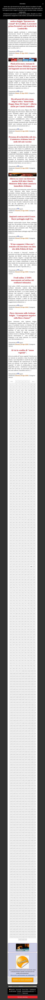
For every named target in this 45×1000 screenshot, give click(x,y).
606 (28, 556)
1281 (28, 751)
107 (17, 413)
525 (28, 532)
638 (17, 566)
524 (25, 532)
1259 (17, 746)
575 (17, 548)
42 (10, 394)
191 (25, 436)
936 (20, 652)
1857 (28, 918)
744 (11, 598)
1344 (28, 770)
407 (25, 499)
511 (14, 530)
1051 (14, 686)
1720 (23, 879)
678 (28, 577)
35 (16, 392)
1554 (11, 832)
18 (19, 386)
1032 (11, 681)
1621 (23, 851)
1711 (23, 877)
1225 (23, 736)
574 (14, 548)
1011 (28, 673)
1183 (31, 723)
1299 (28, 757)
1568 (25, 835)
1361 (25, 775)
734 (34, 592)
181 (22, 433)
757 (22, 600)
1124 (17, 707)
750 (28, 598)
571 (31, 546)
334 (22, 478)
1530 (20, 824)
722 (25, 590)
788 (34, 608)
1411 (14, 791)
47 (25, 394)
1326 (28, 765)
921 (28, 647)
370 (22, 488)
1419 (11, 793)
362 (25, 486)
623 (25, 561)
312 (11, 473)
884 (25, 637)
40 (31, 392)
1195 (14, 728)
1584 (20, 840)
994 (31, 668)
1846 (23, 916)
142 (14, 423)
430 (14, 506)
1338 (11, 770)
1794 (28, 900)
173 (25, 431)
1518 (11, 822)
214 (14, 444)
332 (17, 478)
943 (14, 655)
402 (11, 499)
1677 (28, 866)
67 (31, 400)
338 (34, 478)
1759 (31, 890)
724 (31, 590)
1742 (34, 884)
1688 (34, 869)
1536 (11, 827)
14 (34, 384)
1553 (34, 830)
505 (22, 527)
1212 (11, 733)
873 (20, 634)
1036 (23, 681)
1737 (20, 884)
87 (10, 407)
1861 (14, 921)
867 (28, 632)
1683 (20, 869)
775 (22, 605)
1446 (11, 801)
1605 (28, 845)
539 (17, 538)
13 (31, 384)
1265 (34, 746)
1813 (31, 905)
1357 (14, 775)
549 (20, 540)
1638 (20, 856)
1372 (31, 778)
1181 (25, 723)
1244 (25, 741)
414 (20, 501)
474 (11, 519)
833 (34, 621)
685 (22, 579)
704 (25, 585)
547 (14, 540)
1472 (34, 806)
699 (11, 585)
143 (17, 423)
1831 (31, 911)
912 (28, 645)
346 (31, 480)
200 (25, 439)
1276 (14, 751)
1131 (11, 710)
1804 (31, 903)
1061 (17, 689)
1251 (20, 744)
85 (31, 405)
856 (22, 629)
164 (25, 428)
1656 (20, 861)
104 (34, 410)
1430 (17, 796)
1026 (20, 678)
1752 (11, 890)
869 (34, 632)
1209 (28, 731)
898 (14, 642)
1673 (17, 866)
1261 (23, 746)
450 (20, 512)
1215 (20, 733)
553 (31, 540)
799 (14, 613)
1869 (11, 924)
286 (14, 465)
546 (11, 540)
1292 (34, 754)
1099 (23, 699)
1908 (20, 934)
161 (17, 428)
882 (20, 637)
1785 (28, 897)
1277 (17, 751)
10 (22, 384)
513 (20, 530)
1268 (17, 749)
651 (28, 569)
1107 (20, 702)
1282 (31, 751)
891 (20, 639)
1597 (31, 843)
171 (20, 431)
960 (11, 660)
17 (16, 386)
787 (31, 608)
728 (17, 592)
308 (25, 470)
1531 (23, 824)
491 (34, 522)
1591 (14, 843)
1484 (17, 811)
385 (14, 493)
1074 (28, 692)
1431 (20, 796)
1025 (17, 678)
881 (17, 637)
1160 (17, 718)
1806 (11, 905)
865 (22, 632)
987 (11, 668)
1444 (31, 798)
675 (20, 577)
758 (25, 600)
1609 (14, 848)
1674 (20, 866)
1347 (11, 772)
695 (25, 582)
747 (20, 598)
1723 (31, 879)
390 (28, 493)
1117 (23, 705)
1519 (14, 822)
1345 (31, 770)
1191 (28, 725)
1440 (20, 798)
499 (31, 525)
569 (25, 546)
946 (22, 655)
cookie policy (22, 12)
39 (28, 392)
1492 (14, 814)
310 (31, 470)
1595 (25, 843)
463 (31, 514)
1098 (20, 699)
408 (28, 499)
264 (28, 457)
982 (22, 665)
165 (28, 428)
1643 (34, 856)
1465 (14, 806)
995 (34, 668)
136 (22, 420)
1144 (23, 712)
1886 (34, 926)
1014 (11, 676)
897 (11, 642)
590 (34, 551)
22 (31, 386)
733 (31, 592)
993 (28, 668)
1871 (17, 924)
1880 (17, 926)
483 (11, 522)
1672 (14, 866)
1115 (17, 705)
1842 (11, 916)
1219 (31, 733)
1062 (20, 689)
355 (31, 483)
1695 (28, 871)
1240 (14, 741)
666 (20, 574)
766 (22, 603)
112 (31, 413)
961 (14, 660)
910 (22, 645)
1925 (25, 939)
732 (28, 592)
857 (25, 629)
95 (34, 407)
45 (19, 394)
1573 (14, 838)
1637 (17, 856)
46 (22, 394)
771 (11, 605)
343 (22, 480)
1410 (11, 791)
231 (11, 449)
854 (17, 629)
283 (31, 462)
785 (25, 608)
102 (28, 410)
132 (11, 420)
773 (17, 605)
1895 (34, 929)
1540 (23, 827)
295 (14, 467)
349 (14, 483)
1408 (31, 788)
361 (22, 486)
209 (25, 441)
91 (22, 407)
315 (20, 473)
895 (31, 639)
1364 (34, 775)
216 (20, 444)
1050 (11, 686)
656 (17, 572)
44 (16, 394)
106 (14, 413)
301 (31, 467)
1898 (17, 931)
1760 (34, 890)
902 (25, 642)
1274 (34, 749)
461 (25, 514)
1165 (31, 718)
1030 (31, 678)
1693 (23, 871)
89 (16, 407)
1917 (20, 937)
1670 (34, 864)
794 (25, 611)
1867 (31, 921)
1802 (25, 903)
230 (34, 446)
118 (22, 415)
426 (28, 504)
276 (11, 462)
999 (20, 671)
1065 (28, 689)
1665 (20, 864)
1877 (34, 924)
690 (11, 582)
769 (31, 603)
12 (28, 384)
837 (20, 624)
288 (20, 465)
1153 (23, 715)
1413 (20, 791)
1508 (34, 817)
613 (22, 559)
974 (25, 663)
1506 (28, 817)
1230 (11, 738)
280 (22, 462)
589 (31, 551)
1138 (31, 710)
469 (22, 517)
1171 (23, 720)
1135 (23, 710)
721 (22, 590)
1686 (28, 869)
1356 (11, 775)
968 (34, 660)
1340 (17, 770)
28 (22, 389)
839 (25, 624)
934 (14, 652)
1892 (25, 929)
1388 (25, 783)
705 (28, 585)
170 (17, 431)
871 (14, 634)
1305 (20, 759)
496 (22, 525)
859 (31, 629)
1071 (20, 692)
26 (16, 389)
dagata (21, 51)
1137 (28, 710)
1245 (28, 741)
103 (31, 410)
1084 (31, 694)
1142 (17, 712)
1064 (25, 689)
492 (11, 525)
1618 (14, 851)
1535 (34, 824)
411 (11, 501)
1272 (28, 749)
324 (20, 475)
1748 (25, 887)
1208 (25, 731)
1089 (20, 697)
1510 (14, 819)
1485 (20, 811)
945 (20, 655)
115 (14, 415)
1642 (31, 856)
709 (14, 587)
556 (14, 543)
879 (11, 637)
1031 (34, 678)
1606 (31, 845)
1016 (17, 676)
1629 (20, 853)
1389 (28, 783)
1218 (28, 733)
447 (11, 512)
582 (11, 551)
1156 (31, 715)
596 (25, 553)
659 (25, 572)
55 (22, 397)
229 (31, 446)
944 (17, 655)
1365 (11, 778)
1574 (17, 838)
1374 (11, 780)
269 (17, 459)
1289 (25, 754)
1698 (11, 874)
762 (11, 603)
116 (17, 415)
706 (31, 585)
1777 (31, 895)
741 (28, 595)
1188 (20, 725)
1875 (28, 924)
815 (34, 616)
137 (25, 420)
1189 (23, 725)
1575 (20, 838)
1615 (31, 848)
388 (22, 493)
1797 (11, 903)
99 (19, 410)
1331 (17, 767)
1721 (25, 879)
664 (14, 574)
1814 (34, 905)
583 (14, 551)
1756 (23, 890)
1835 (17, 913)
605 (25, 556)
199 (22, 439)
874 (22, 634)
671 (34, 574)
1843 (14, 916)
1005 (11, 673)
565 (14, 546)
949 (31, 655)
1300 (31, 757)
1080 (20, 694)
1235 (25, 738)
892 (22, 639)
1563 (11, 835)
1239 (11, 741)
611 (17, 559)
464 (34, 514)
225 (20, 446)
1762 (14, 892)
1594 (23, 843)
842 (34, 624)
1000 (23, 671)
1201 (31, 728)
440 (17, 509)
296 (17, 467)
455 (34, 512)
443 (25, 509)
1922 (34, 937)
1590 (11, 843)
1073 (25, 692)
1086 (11, 697)
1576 (23, 838)
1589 (34, 840)
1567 (23, 835)
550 (22, 540)
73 (22, 402)
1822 (31, 908)
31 (31, 389)
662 (34, 572)
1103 (34, 699)
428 (34, 504)
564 (11, 546)
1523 (25, 822)
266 (34, 457)
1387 (23, 783)
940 (31, 652)
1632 (28, 853)
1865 (25, 921)
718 (14, 590)
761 (34, 600)
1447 (14, 801)
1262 (25, 746)
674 (17, 577)
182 (25, 433)
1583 (17, 840)
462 (28, 514)
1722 (28, 879)
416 (25, 501)
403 (14, 499)
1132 (14, 710)
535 (31, 535)
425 (25, 504)
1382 (34, 780)
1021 (31, 676)
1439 (17, 798)
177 (11, 433)
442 (22, 509)
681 (11, 579)
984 (28, 665)
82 (22, 405)
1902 (28, 931)
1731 (28, 882)
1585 (23, 840)
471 (28, 517)
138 (28, 420)
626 (34, 561)
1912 (31, 934)
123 (11, 418)
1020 (28, 676)
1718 (17, 879)
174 (28, 431)
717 (11, 590)
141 (11, 423)
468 (20, 517)
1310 (34, 759)
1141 (14, 712)
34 (13, 392)
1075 (31, 692)
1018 (23, 676)
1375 (14, 780)
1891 (23, 929)
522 (20, 532)
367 (14, 488)
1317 (28, 762)
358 (14, 486)
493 (14, 525)
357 (11, 486)
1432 (23, 796)
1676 (25, 866)
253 (22, 454)
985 (31, 665)
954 (20, 658)
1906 (14, 934)
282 (28, 462)
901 (22, 642)
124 (14, 418)
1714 (31, 877)
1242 (20, 741)
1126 (23, 707)
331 (14, 478)
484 (14, 522)
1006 (14, 673)
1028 (25, 678)
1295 (17, 757)
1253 (25, 744)
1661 (34, 861)
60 (10, 400)
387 (20, 493)
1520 (17, 822)
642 (28, 566)
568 (22, 546)
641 (25, 566)
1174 (31, 720)
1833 (11, 913)
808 (14, 616)
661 (31, 572)
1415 (25, 791)
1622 (25, 851)
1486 (23, 811)
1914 (11, 937)
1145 (25, 712)
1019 (25, 676)
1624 (31, 851)
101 (25, 410)
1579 (31, 838)
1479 (28, 809)
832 (31, 621)
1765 (23, 892)
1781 (17, 897)
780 (11, 608)
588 (28, 551)
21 (28, 386)
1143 (20, 712)
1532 (25, 824)
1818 (20, 908)
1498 (31, 814)
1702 (23, 874)
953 (17, 658)
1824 (11, 911)
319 (31, 473)
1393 (14, 785)
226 (22, 446)
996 (11, 671)
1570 (31, 835)
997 (14, 671)
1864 (23, 921)
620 (17, 561)
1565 (17, 835)
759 (28, 600)
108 (20, 413)
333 (20, 478)
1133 (17, 710)
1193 (34, 725)
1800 (20, 903)
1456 (14, 804)
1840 (31, 913)
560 (25, 543)
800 (17, 613)
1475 (17, 809)
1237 (31, 738)
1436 (34, 796)
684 (20, 579)
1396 (23, 785)
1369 (23, 778)
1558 (23, 832)
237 (28, 449)
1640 (25, 856)
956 (25, 658)
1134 (20, 710)
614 (25, 559)
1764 (20, 892)
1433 (25, 796)
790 (14, 611)
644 (34, 566)
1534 (31, 824)
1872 (20, 924)
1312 (14, 762)
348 (11, 483)
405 (20, 499)
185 (34, 433)
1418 (34, 791)
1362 (28, 775)
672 (11, 577)
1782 (20, 897)
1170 (20, 720)
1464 (11, 806)
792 (20, 611)
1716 (11, 879)
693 (20, 582)
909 (20, 645)
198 (20, 439)
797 (34, 611)
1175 (34, 720)
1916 (17, 937)
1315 (23, 762)
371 (25, 488)
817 (14, 619)
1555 (14, 832)
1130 (34, 707)
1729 (23, 882)
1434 (28, 796)
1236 (28, 738)
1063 (23, 689)
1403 (17, 788)
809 (17, 616)
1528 (14, 824)
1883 (25, 926)
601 (14, 556)
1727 (17, 882)
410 (34, 499)
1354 (31, 772)
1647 (20, 858)
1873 (23, 924)
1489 (31, 811)
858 (28, 629)
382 (31, 491)
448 (14, 512)
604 (22, 556)
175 (31, 431)
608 (34, 556)
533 (25, 535)
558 (20, 543)
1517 (34, 819)
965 (25, 660)
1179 (20, 723)
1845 (20, 916)
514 (22, 530)
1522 (23, 822)
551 (25, 540)
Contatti (19, 991)
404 (17, 499)
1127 (25, 707)
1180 (23, 723)
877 (31, 634)
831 (28, 621)
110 (25, 413)
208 (22, 441)
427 (31, 504)
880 (14, 637)
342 (20, 480)
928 (22, 650)
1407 (28, 788)
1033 (14, 681)
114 (11, 415)
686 (25, 579)
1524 (28, 822)
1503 (20, 817)
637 (14, 566)
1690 (14, 871)
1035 (20, 681)
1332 (20, 767)
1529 (17, 824)
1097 (17, 699)
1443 (28, 798)
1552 (31, 830)
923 (34, 647)
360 (20, 486)
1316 (25, 762)
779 (34, 605)
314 (17, 473)
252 (20, 454)
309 (28, 470)
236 (25, 449)
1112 (34, 702)
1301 (34, 757)
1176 (11, 723)
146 (25, 423)
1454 (34, 801)
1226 (25, 736)
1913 (34, 934)
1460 (25, 804)
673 (14, 577)
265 (31, 457)
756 (20, 600)
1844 (17, 916)
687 (28, 579)
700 (14, 585)
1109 (25, 702)
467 (17, 517)
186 (11, 436)
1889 (17, 929)
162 (20, 428)
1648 (23, 858)
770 (34, 603)
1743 (11, 887)
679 (31, 577)
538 (14, 538)
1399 (31, 785)
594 (20, 553)
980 (17, 665)
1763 (17, 892)
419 (34, 501)
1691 (17, 871)
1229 (34, 736)
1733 (34, 882)
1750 (31, 887)
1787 (34, 897)
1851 (11, 918)
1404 (20, 788)
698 (34, 582)
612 (20, 559)
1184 (34, 723)
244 (22, 452)
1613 (25, 848)
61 (13, 400)
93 (28, 407)
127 (22, 418)
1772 (17, 895)
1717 (14, 879)
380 (25, 491)
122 (34, 415)
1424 (25, 793)
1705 (31, 874)
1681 (14, 869)
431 (17, 506)
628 (14, 564)
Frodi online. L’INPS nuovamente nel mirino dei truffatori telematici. (22, 280)
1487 (25, 811)
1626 (11, 853)
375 (11, 491)
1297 (23, 757)
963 (20, 660)
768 (28, 603)
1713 (28, 877)
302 (34, 467)
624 (28, 561)
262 (22, 457)
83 (25, 405)
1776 (28, 895)
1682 (17, 869)
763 (14, 603)
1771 (14, 895)
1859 (34, 918)
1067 (34, 689)
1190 (25, 725)
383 (34, 491)
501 (11, 527)
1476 (20, 809)
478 (22, 519)
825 (11, 621)
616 (31, 559)
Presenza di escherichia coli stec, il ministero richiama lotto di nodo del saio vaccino (22, 139)
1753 (14, 890)
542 (25, 538)
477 (20, 519)
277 (14, 462)
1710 (20, 877)
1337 (34, 767)
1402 (14, 788)
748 (22, 598)
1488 (28, 811)
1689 (11, 871)
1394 (17, 785)
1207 (23, 731)
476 (17, 519)
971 (17, 663)
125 (17, 418)
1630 (23, 853)
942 (11, 655)
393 (11, 496)
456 (11, 514)
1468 (23, 806)
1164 (28, 718)
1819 (23, 908)
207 (20, 441)
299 (25, 467)
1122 (11, 707)
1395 (20, 785)
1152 (20, 715)
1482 (11, 811)
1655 (17, 861)
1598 (34, 843)
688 (31, 579)
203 (34, 439)
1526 (34, 822)
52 (13, 397)
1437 (11, 798)
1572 (11, 838)
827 (17, 621)
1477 (23, 809)
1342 (23, 770)
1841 (34, 913)
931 (31, 650)
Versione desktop (22, 997)
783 (20, 608)
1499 (34, 814)
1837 (23, 913)
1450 (23, 801)
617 (34, 559)
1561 (31, 832)
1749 (28, 887)
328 (31, 475)
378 (20, 491)
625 (31, 561)
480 (28, 519)
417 (28, 501)
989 (17, 668)
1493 (17, 814)
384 (11, 493)
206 (17, 441)
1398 (28, 785)
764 (17, 603)
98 (16, 410)
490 (31, 522)
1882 (23, 926)
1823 (34, 908)
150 (11, 426)
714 (28, 587)
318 (28, 473)
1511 (17, 819)
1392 (11, 785)
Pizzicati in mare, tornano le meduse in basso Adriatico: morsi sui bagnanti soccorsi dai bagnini (22, 66)
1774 (23, 895)
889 (14, 639)
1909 (23, 934)
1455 (11, 804)
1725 (11, 882)
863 (17, 632)
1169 (17, 720)
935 (17, 652)
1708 (14, 877)
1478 (25, 809)
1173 (28, 720)
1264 (31, 746)
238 (31, 449)
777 (28, 605)
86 (34, 405)
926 (17, 650)
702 (20, 585)
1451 (25, 801)
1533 (28, 824)
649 (22, 569)
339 (11, 480)
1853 (17, 918)
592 (14, 553)
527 (34, 532)
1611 (20, 848)
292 (31, 465)
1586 (25, 840)
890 (17, 639)
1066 (31, 689)
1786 (31, 897)
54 (19, 397)
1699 (14, 874)
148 (31, 423)
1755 (20, 890)
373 (31, 488)
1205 (17, 731)
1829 (25, 911)
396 (20, 496)
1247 (34, 741)
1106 (17, 702)
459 (20, 514)
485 (17, 522)
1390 (31, 783)
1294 (14, 757)
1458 (20, 804)
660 (28, 572)
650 (25, 569)
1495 (23, 814)
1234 (23, 738)
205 (14, 441)
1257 (11, 746)
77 (34, 402)
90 (19, 407)
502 (14, 527)
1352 (25, 772)
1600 (14, 845)
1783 (23, 897)
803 (25, 613)
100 (22, 410)
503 (17, 527)
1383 (11, 783)
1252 (23, 744)
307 (22, 470)
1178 (17, 723)
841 (31, 624)
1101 (28, 699)
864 (20, 632)
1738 (23, 884)
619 (14, 561)
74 (25, 402)
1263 (28, 746)
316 (22, 473)
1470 (28, 806)
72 (19, 402)
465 (11, 517)
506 (25, 527)
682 (14, 579)
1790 (17, 900)
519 (11, 532)
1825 (14, 911)
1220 (34, 733)
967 (31, 660)
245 (25, 452)
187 (14, 436)
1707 (11, 877)
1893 (28, 929)
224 (17, 446)
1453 (31, 801)
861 (11, 632)
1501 (14, 817)
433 (22, 506)
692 (17, 582)
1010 (25, 673)
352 (22, 483)
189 (20, 436)
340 (14, 480)
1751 (34, 887)
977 (34, 663)
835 (14, 624)
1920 (28, 937)
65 (25, 400)
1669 (31, 864)
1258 (14, 746)
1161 (20, 718)
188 (17, 436)
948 (28, 655)
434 (25, 506)
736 (14, 595)
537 (11, 538)
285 (11, 465)
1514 (25, 819)
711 (20, 587)
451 (22, 512)
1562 (34, 832)
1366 (14, 778)
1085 (34, 694)
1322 (17, 765)
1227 (28, 736)
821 (25, 619)
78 (10, 405)
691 (14, 582)
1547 (17, 830)
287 (17, 465)
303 (11, 470)
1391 (34, 783)
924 (11, 650)
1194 (11, 728)
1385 (17, 783)
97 (13, 410)
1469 (25, 806)
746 (17, 598)
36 (19, 392)
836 (17, 624)
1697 (34, 871)
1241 (17, 741)
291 (28, 465)
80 (16, 405)
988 (14, 668)
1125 (20, 707)
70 (13, 402)
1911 (28, 934)
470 (25, 517)
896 (34, 639)
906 (11, 645)
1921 (31, 937)
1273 (31, 749)
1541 (25, 827)
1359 (20, 775)
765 (20, 603)
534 (28, 535)
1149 (11, 715)
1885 (31, 926)
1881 (20, 926)
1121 (34, 705)
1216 (23, 733)
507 (28, 527)
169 (14, 431)
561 (28, 543)
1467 (20, 806)
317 (25, 473)
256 (31, 454)
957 (28, 658)
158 (34, 426)
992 (25, 668)
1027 (23, 678)
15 (10, 386)
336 (28, 478)
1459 (23, 804)
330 (11, 478)
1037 (25, 681)
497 (25, 525)
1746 (20, 887)
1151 (17, 715)
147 (28, 423)
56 (25, 397)
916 (14, 647)
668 (25, 574)
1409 (34, 788)
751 (31, 598)
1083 (28, 694)
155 (25, 426)
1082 (25, 694)
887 (34, 637)
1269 (20, 749)
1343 (25, 770)
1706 (34, 874)
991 (22, 668)
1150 (14, 715)
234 (20, 449)
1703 (25, 874)
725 (34, 590)
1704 (28, 874)
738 (20, 595)
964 (22, 660)
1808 (17, 905)
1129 (31, 707)
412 (14, 501)
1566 (20, 835)
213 (11, 444)
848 (25, 626)
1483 (14, 811)
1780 (14, 897)
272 (25, 459)
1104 (11, 702)
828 (20, 621)
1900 (23, 931)
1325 (25, 765)
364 (31, 486)
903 (28, 642)
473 (34, 517)
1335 (28, 767)
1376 (17, 780)
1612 (23, 848)
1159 (14, 718)
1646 (17, 858)
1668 (28, 864)
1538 (17, 827)
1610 (17, 848)
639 (20, 566)
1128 (28, 707)
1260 (20, 746)
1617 (11, 851)
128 (25, 418)
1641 (28, 856)
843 (11, 626)
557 (17, 543)
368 (17, 488)
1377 (20, 780)
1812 (28, 905)
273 (28, 459)
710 (17, 587)
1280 (25, 751)
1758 (28, 890)
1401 (11, 788)
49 (31, 394)
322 (14, 475)
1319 (34, 762)
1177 (14, 723)
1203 (11, 731)
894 (28, 639)
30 (28, 389)
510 (11, 530)
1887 (11, 929)
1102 (31, 699)
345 (28, 480)
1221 (11, 736)
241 (14, 452)
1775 (25, 895)
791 (17, 611)
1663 (14, 864)
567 (20, 546)
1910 (25, 934)
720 (20, 590)
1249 (14, 744)
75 (28, 402)
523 (22, 532)
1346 (34, 770)
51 (10, 397)
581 (34, 548)
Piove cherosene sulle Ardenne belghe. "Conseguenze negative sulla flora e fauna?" (22, 315)
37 (22, 392)
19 (22, 386)
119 (25, 415)
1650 (28, 858)
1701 (20, 874)
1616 (34, 848)
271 (22, 459)
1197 (20, 728)
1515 (28, 819)
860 (34, 629)
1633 (31, 853)
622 (22, 561)
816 (11, 619)
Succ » (33, 381)
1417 (31, 791)
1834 (14, 913)
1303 (14, 759)
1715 (34, 877)
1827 (20, 911)
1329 (11, 767)
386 (17, 493)
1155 (28, 715)
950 (34, 655)
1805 (34, 903)
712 (22, 587)
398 (25, 496)
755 (17, 600)
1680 (11, 869)
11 (25, 384)
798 (11, 613)
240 (11, 452)
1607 (34, 845)
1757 (25, 890)
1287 (20, 754)
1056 (28, 686)
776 (25, 605)
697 (31, 582)
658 (22, 572)
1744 (14, 887)
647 (17, 569)
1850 (34, 916)
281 (25, 462)
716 (34, 587)
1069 (14, 692)
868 (31, 632)
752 (34, 598)
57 (28, 397)
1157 (34, 715)
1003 (31, 671)
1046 (25, 684)
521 (17, 532)
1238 (34, 738)
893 (25, 639)
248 (34, 452)
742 (31, 595)
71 (16, 402)
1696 (31, 871)
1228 (31, 736)
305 (17, 470)
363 (28, 486)
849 (28, 626)
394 (14, 496)
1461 (28, 804)
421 (14, 504)
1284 (11, 754)
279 (20, 462)
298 (22, 467)
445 (31, 509)
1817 (17, 908)
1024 (14, 678)
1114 (14, 705)
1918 (23, 937)
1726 (14, 882)
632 (25, 564)
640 (22, 566)
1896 (11, 931)
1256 (34, 744)
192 (28, 436)
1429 (14, 796)
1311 (11, 762)
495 (20, 525)
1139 (34, 710)
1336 (31, 767)
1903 (31, 931)
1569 (28, 835)
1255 (31, 744)
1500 (11, 817)
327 (28, 475)
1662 (11, 864)
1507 (31, 817)
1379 (25, 780)
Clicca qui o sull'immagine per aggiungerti (22, 975)
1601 (17, 845)
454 (31, 512)
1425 (28, 793)
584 (17, 551)
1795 (31, 900)
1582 (14, 840)
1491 (11, 814)
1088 (17, 697)
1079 (17, 694)
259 (14, 457)
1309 (31, 759)
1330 (14, 767)
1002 (28, 671)
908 (17, 645)
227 (25, 446)
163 (22, 428)
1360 (23, 775)
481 (31, 519)
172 (22, 431)
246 (28, 452)
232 (14, 449)
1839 (28, 913)
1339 (14, 770)
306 (20, 470)
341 (17, 480)
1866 (28, 921)
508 (31, 527)
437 (34, 506)
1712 (25, 877)
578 (25, 548)
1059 (11, 689)
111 (28, 413)
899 (17, 642)
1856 (25, 918)
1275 (11, 751)
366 (11, 488)
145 (22, 423)
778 (31, 605)
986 (34, 665)
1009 (23, 673)
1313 (17, 762)
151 (14, 426)
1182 (28, 723)
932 (34, 650)
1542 (28, 827)
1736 (17, 884)
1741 (31, 884)
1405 (23, 788)
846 (20, 626)
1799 (17, 903)
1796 (34, 900)
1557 (20, 832)
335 (25, 478)
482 (34, 519)
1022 (34, 676)
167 (34, 428)
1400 (34, 785)
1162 (23, 718)
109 (22, 413)
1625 (34, 851)
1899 (20, 931)
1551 (28, 830)
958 (31, 658)
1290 (28, 754)
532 (22, 535)
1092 (28, 697)
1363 (31, 775)
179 (17, 433)
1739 (25, 884)
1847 (25, 916)
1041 (11, 684)
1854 (20, 918)
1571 (34, 835)
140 (34, 420)
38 (25, 392)
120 (28, 415)
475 (14, 519)
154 (22, 426)
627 (11, 564)
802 (22, 613)
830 (25, 621)
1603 (23, 845)
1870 (14, 924)
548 (17, 540)
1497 (28, 814)
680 (34, 577)
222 (11, 446)
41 (34, 392)
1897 (14, 931)
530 (17, 535)
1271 (25, 749)
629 (17, 564)
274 (31, 459)
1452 (28, 801)
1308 (28, 759)
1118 (25, 705)
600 (11, 556)
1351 (23, 772)
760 (31, 600)
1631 (25, 853)
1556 (17, 832)
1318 (31, 762)
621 (20, 561)
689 (34, 579)
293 (34, 465)
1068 (11, 692)
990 (20, 668)
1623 (28, 851)
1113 (11, 705)
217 (22, 444)
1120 (31, 705)
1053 (20, 686)
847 (22, 626)
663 (11, 574)
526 (31, 532)
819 (20, 619)
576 (20, 548)
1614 (28, 848)
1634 (34, 853)
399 (28, 496)
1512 (20, 819)
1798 (14, 903)
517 (31, 530)
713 (25, 587)
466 (14, 517)
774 (20, 605)
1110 (28, 702)
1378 (23, 780)
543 (28, 538)
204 (11, 441)
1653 (11, 861)
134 (17, 420)
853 (14, 629)
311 (34, 470)
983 (25, 665)
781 (14, 608)
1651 (31, 858)
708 (11, 587)
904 (31, 642)
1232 (17, 738)
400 (31, 496)
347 (34, 480)
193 (31, 436)
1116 (20, 705)
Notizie (11, 55)
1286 (17, 754)
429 (11, 506)
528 (11, 535)
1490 (34, 811)
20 (25, 386)
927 (20, 650)
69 (10, 402)
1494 (20, 814)
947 (25, 655)
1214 (17, 733)
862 (14, 632)
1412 (17, 791)
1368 (20, 778)
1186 (14, 725)
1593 (20, 843)
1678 (31, 866)
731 (25, 592)
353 (25, 483)
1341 (20, 770)
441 (20, 509)
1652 (34, 858)
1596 (28, 843)
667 (22, 574)
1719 (20, 879)
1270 (23, 749)
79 (13, 405)
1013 (34, 673)
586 (22, 551)
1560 (28, 832)
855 (20, 629)
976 (31, 663)
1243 (23, 741)
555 (11, 543)
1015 (14, 676)
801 (20, 613)
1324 (23, 765)
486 (20, 522)
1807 (14, 905)
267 (11, 459)
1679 (34, 866)
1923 (20, 939)
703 (22, 585)
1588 (31, 840)
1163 (25, 718)
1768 (31, 892)
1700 (17, 874)
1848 (28, 916)
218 (25, 444)
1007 (17, 673)
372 (28, 488)
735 (11, 595)
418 (31, 501)
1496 (25, 814)
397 (22, 496)
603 (20, 556)
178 (14, 433)
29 (25, 389)
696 (28, 582)
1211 (34, 731)
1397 (25, 785)
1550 (25, 830)
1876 (31, 924)
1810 (23, 905)
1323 (20, 765)
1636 (14, 856)
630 (20, 564)
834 (11, 624)
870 (11, 634)
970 (14, 663)
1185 (11, 725)
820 (22, 619)
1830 (28, 911)
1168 (14, 720)
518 (34, 530)
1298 (25, 757)
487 (22, 522)
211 (31, 441)
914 (34, 645)
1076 (34, 692)
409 (31, 499)
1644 (11, 858)
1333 (23, 767)
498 (28, 525)
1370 (25, 778)
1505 (25, 817)
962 (17, 660)
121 (31, 415)
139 (31, 420)
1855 (23, 918)
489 (28, 522)
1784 (25, 897)
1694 (25, 871)
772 (14, 605)
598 (31, 553)
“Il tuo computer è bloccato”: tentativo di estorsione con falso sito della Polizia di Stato (22, 246)
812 (25, 616)
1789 (14, 900)
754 (14, 600)
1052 (17, 686)
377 (17, 491)
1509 (11, 819)
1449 (20, 801)
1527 (11, 824)
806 (34, 613)
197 (17, 439)
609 (11, 559)
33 (10, 392)
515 (25, 530)
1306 (23, 759)
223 (14, 446)
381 (28, 491)
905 (34, 642)
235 (22, 449)
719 (17, 590)
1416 (28, 791)
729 (20, 592)
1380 (28, 780)
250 (14, 454)
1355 (34, 772)
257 (34, 454)
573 (11, 548)
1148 (34, 712)
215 (17, 444)
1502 (17, 817)
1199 (25, 728)
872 (17, 634)
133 (14, 420)
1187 (17, 725)
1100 (25, 699)
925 (14, 650)
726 (11, 592)
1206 (20, 731)
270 (20, 459)
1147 (31, 712)
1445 (34, 798)
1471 (31, 806)
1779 (11, 897)
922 (31, 647)
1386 (20, 783)
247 (31, 452)
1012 (31, 673)
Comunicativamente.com (28, 991)
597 (28, 553)
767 (25, 603)
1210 (31, 731)
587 (25, 551)
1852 (14, 918)
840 (28, 624)
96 (10, 410)
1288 (23, 754)
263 (25, 457)
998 (17, 671)
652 (31, 569)
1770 (11, 895)
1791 (20, 900)
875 (25, 634)
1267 (14, 749)
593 (17, 553)
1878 (11, 926)
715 (31, 587)
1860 (11, 921)
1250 (17, 744)
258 (11, 457)
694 (22, 582)
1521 (20, 822)
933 (11, 652)
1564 (14, 835)
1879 (14, 926)
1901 (25, 931)
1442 (25, 798)
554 (34, 540)
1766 (25, 892)
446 (34, 509)
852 (11, 629)
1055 (25, 686)
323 (17, 475)
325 (22, 475)
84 (28, 405)
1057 (31, 686)
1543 (31, 827)
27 (19, 389)
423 (20, 504)
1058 (34, 686)
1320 (11, 765)
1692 (20, 871)
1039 (31, 681)
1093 (31, 697)
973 (22, 663)
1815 (11, 908)
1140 (11, 712)
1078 (14, 694)
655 (14, 572)
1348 (14, 772)
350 (17, 483)
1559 (25, 832)
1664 (17, 864)
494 (17, 525)
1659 (28, 861)
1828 (23, 911)
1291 (31, 754)
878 (34, 634)
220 (31, 444)
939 (28, 652)
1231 (14, 738)
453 (28, 512)
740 (25, 595)
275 (34, 459)
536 (34, 535)
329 (34, 475)
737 (17, 595)
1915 (14, 937)
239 (34, 449)
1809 (20, 905)
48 (28, 394)
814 (31, 616)
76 (31, 402)
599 (34, 553)
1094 (34, 697)
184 (31, 433)
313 (14, 473)
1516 (31, 819)
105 (11, 413)
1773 (20, 895)
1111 (31, 702)
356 (34, 483)
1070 (17, 692)
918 (20, 647)
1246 (31, 741)
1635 (11, 856)
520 (14, 532)
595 (22, 553)
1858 (31, 918)
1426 (31, 793)
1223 (17, 736)
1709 (17, 877)
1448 (17, 801)
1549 (23, 830)
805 (31, 613)
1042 (14, 684)
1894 (31, 929)
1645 (14, 858)
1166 (34, 718)
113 (34, 413)
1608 (11, 848)
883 (22, 637)
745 (14, 598)
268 (14, 459)
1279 (23, 751)
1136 (25, 710)
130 (31, 418)
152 (17, 426)
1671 (11, 866)
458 (17, 514)
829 (22, 621)
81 (19, 405)
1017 (20, 676)
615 (28, 559)
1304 (17, 759)
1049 (34, 684)
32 (34, 389)
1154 (25, 715)
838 (22, 624)
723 (28, 590)
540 (20, 538)
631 (22, 564)
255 (28, 454)
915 (11, 647)
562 (31, 543)
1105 (14, 702)
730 (22, 592)
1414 (23, 791)
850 (31, 626)
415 (22, 501)
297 (20, 467)
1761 (11, 892)
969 (11, 663)
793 (22, 611)
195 (11, 439)
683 (17, 579)
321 (11, 475)
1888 (14, 929)
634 (31, 564)
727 (14, 592)
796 (31, 611)
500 (34, 525)
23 (34, 386)
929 (25, 650)
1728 (20, 882)
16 (13, 386)
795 (28, 611)
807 (11, 616)
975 (28, 663)
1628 (17, 853)
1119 (28, 705)
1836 (20, 913)
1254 (28, 744)
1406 (25, 788)
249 (11, 454)
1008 (20, 673)
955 (22, 658)
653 (34, 569)
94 (31, 407)
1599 (11, 845)
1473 (11, 809)
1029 (28, 678)
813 (28, 616)
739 (22, 595)
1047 (28, 684)
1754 (17, 890)
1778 (34, 895)
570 (28, 546)
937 (22, 652)
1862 (17, 921)
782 (17, 608)
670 (31, 574)
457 (14, 514)
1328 (34, 765)
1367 (17, 778)
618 (11, 561)
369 (20, 488)
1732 (31, 882)
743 (34, 595)
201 (28, 439)
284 (34, 462)
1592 (17, 843)
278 (17, 462)
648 (20, 569)
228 (28, 446)
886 (31, 637)
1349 (17, 772)
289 (22, 465)
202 (31, 439)
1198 (23, 728)
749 (25, 598)
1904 (34, 931)
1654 (14, 861)
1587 (28, 840)
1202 (34, 728)
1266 (11, 749)
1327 (31, 765)
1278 (20, 751)
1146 (28, 712)
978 (11, 665)
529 (14, 535)
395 (17, 496)
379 (22, 491)
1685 (25, 869)
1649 (25, 858)
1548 (20, 830)
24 (10, 389)
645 (11, 569)
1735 (14, 884)
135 (20, 420)
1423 (23, 793)
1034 (17, 681)
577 (22, 548)
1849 (31, 916)
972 (20, 663)
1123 (14, 707)
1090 (23, 697)
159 (11, 428)
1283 (34, 751)
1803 (28, 903)
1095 (11, 699)
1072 (23, 692)
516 (28, 530)
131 (34, 418)
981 (20, 665)
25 (13, 389)
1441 (23, 798)
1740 (28, 884)
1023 (11, 678)
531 (20, 535)
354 (28, 483)
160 (14, 428)
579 (28, 548)
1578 (28, 838)
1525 (31, 822)
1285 (14, 754)
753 (11, 600)
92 (25, 407)
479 (25, 519)
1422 (20, 793)
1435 (31, 796)
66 (28, 400)
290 (25, 465)
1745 (17, 887)
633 (28, 564)
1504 (23, 817)
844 (14, 626)
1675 (23, 866)
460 (22, 514)
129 (28, 418)
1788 (11, 900)
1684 (23, 869)
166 (31, 428)
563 (34, 543)
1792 (23, 900)
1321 (14, 765)
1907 (17, 934)
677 (25, 577)
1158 (11, 718)
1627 (14, 853)
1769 (34, 892)
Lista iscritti (18, 989)
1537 (14, 827)
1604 (25, 845)
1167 (11, 720)
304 (14, 470)
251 (17, 454)
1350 (20, 772)
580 (31, 548)
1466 (17, 806)
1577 (25, 838)
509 (34, 527)
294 (11, 467)
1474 (14, 809)
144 (20, 423)
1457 (17, 804)
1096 (14, 699)
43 (13, 394)
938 (25, 652)
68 (34, 400)
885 (28, 637)
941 (34, 652)
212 (34, 441)
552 (28, 540)
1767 (28, 892)
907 (14, 645)
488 (25, 522)
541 (22, 538)
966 (28, 660)
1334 (25, 767)
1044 (20, 684)
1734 (11, 884)
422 (17, 504)
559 (22, 543)
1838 (25, 913)
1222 (14, 736)
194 (34, 436)
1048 (31, 684)
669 (28, 574)
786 (28, 608)
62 (16, 400)
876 (28, 634)
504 (20, 527)
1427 (34, 793)
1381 (31, 780)
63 (19, 400)
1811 (25, 905)
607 (31, 556)
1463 (34, 804)
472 (31, 517)
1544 (34, 827)
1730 (25, 882)
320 (34, 473)
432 (20, 506)
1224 (20, 736)
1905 (11, 934)
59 (34, 397)
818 (17, 619)
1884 (28, 926)
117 (20, 415)
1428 (11, 796)
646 (14, 569)
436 (31, 506)
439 (14, 509)
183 (28, 433)
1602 (20, 845)
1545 (11, 830)
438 (11, 509)
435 (28, 506)
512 (17, 530)
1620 (20, 851)
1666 (23, 864)
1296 (20, 757)
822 (28, 619)
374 (34, 488)
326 (25, 475)
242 (17, 452)
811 (22, 616)
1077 (11, 694)
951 (11, 658)
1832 (34, 911)
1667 (25, 864)
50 (34, 394)
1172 (25, 720)
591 (11, 553)
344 (25, 480)
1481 (34, 809)
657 (20, 572)
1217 (25, 733)
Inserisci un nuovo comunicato (22, 980)
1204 (14, 731)
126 (20, 418)
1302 (11, 759)
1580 (34, 838)
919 (22, 647)
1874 (25, 924)
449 (17, 512)
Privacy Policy (25, 989)
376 (14, 491)
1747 (23, 887)
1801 (23, 903)
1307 (25, 759)
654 (11, 572)
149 (34, 423)
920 (25, 647)
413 (17, 501)
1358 (17, 775)
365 (34, 486)
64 (22, 400)
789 (11, 611)
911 (25, 645)
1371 (28, 778)
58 (31, 397)
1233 (20, 738)
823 (31, 619)
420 (11, 504)
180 (20, 433)
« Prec (11, 381)
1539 (20, 827)
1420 (14, 793)
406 (22, 499)
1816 (14, 908)
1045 (23, 684)
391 (31, 493)
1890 (20, 929)
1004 (34, 671)
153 (20, 426)
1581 (11, 840)
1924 (23, 939)
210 (28, 441)
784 (22, 608)
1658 (25, 861)
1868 (34, 921)
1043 (17, 684)
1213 (14, 733)
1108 (23, 702)
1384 (14, 783)
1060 (14, 689)
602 (17, 556)
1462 (31, 804)
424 (22, 504)
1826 (17, 911)
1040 (34, 681)
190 (22, 436)
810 (20, 616)
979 (14, 665)
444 (28, 509)
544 (31, 538)
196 (14, 439)
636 (11, 566)
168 (11, 431)
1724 (34, 879)
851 (34, 626)
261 (20, 457)
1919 (25, 937)
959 (34, 658)
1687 (31, 869)
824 (34, 619)
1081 (23, 694)
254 (25, 454)
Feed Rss (13, 989)
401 (34, 496)
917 (17, 647)
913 (31, 645)
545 (34, 538)
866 (25, 632)
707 (34, 585)
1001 (25, 671)
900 (20, 642)
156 (28, 426)
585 (20, 551)
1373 (34, 778)
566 (17, 546)
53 (16, 397)
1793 (25, 900)
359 (17, 486)
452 (25, 512)
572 (34, 546)
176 (34, 431)
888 (11, 639)
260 (17, 457)
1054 (23, 686)
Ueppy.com (25, 993)
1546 (14, 830)
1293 (11, 757)
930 (28, 650)
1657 (23, 861)
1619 (17, 851)
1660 (31, 861)
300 (28, 467)
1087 (14, 697)
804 (28, 613)
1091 (25, 697)
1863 (20, 921)
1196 (17, 728)
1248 (11, 744)
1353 (28, 772)
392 (34, 493)
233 (17, 449)
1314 (20, 762)
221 (34, 444)
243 (20, 452)
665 (17, 574)
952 (14, 658)
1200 (28, 728)
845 (17, 626)
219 (28, 444)
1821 (28, 908)
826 (14, 621)
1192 (31, 725)
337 (31, 478)
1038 (28, 681)
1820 (25, 908)
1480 (31, 809)
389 (25, 493)
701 (17, 585)
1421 (17, 793)
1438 (14, 798)
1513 (23, 819)
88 (13, 407)
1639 (23, 856)
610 (14, 559)
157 (31, 426)
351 (20, 483)
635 (34, 564)
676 (22, 577)
